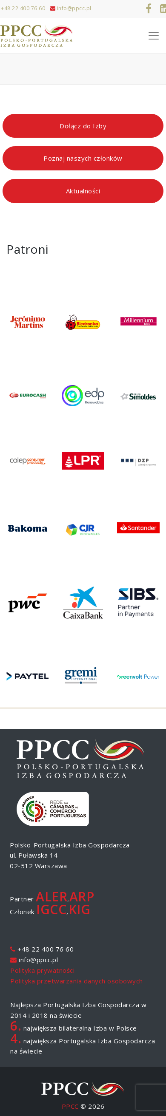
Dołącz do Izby (83, 126)
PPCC (70, 1106)
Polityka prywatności (42, 970)
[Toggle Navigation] (154, 35)
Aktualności (83, 191)
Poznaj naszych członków (83, 158)
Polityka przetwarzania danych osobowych (76, 981)
